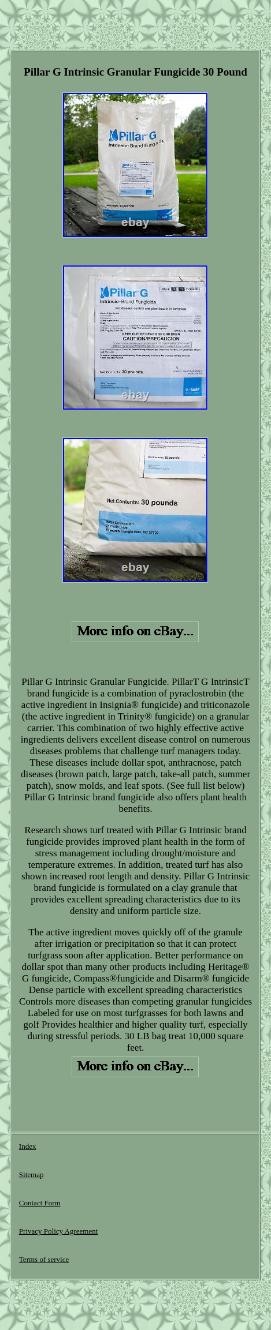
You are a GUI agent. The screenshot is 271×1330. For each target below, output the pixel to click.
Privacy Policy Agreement (58, 1231)
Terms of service (44, 1259)
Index (27, 1146)
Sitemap (31, 1174)
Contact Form (40, 1202)
